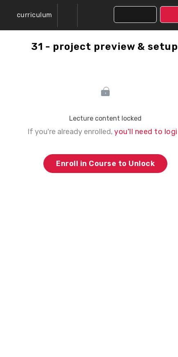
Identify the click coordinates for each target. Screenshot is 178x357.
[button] (28, 15)
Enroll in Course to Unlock (105, 163)
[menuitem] (67, 15)
